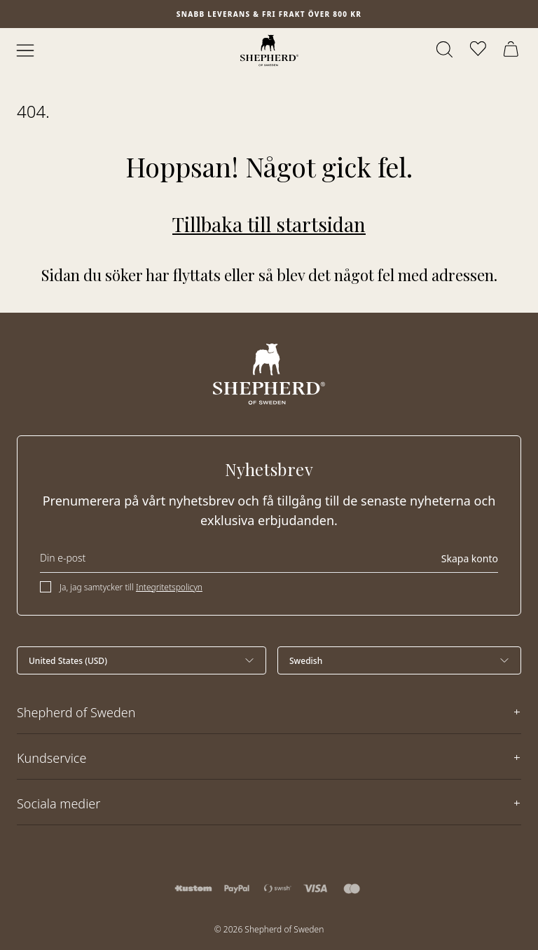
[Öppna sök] (446, 50)
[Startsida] (269, 50)
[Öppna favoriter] (479, 50)
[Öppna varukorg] (513, 50)
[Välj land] (141, 660)
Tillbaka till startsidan (269, 224)
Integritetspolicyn (169, 587)
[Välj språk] (399, 660)
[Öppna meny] (25, 50)
